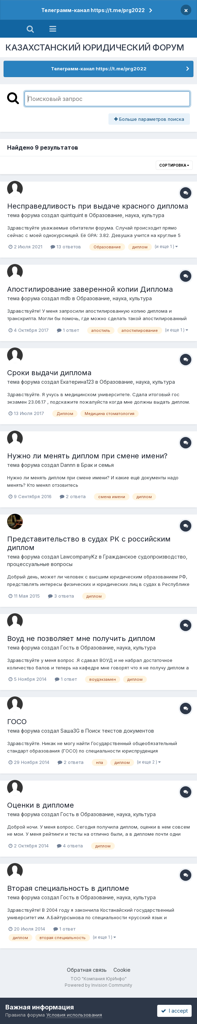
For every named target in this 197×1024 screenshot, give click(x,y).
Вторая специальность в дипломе (68, 888)
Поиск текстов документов (119, 731)
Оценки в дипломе (40, 805)
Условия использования (74, 1015)
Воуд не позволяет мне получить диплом (81, 638)
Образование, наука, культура (126, 215)
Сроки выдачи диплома (49, 372)
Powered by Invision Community (98, 985)
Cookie (122, 970)
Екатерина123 (77, 382)
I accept (174, 1011)
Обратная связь (87, 970)
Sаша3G (70, 731)
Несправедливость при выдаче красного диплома (97, 206)
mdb (65, 298)
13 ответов (65, 246)
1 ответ (68, 330)
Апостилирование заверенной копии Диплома (90, 289)
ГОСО (17, 721)
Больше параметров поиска (149, 119)
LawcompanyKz (78, 557)
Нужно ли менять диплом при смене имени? (87, 456)
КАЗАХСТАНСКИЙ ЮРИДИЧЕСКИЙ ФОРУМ (94, 47)
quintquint (71, 215)
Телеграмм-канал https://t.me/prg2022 (93, 10)
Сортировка (174, 165)
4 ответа (70, 845)
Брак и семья (97, 465)
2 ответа (73, 496)
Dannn (67, 465)
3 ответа (61, 596)
